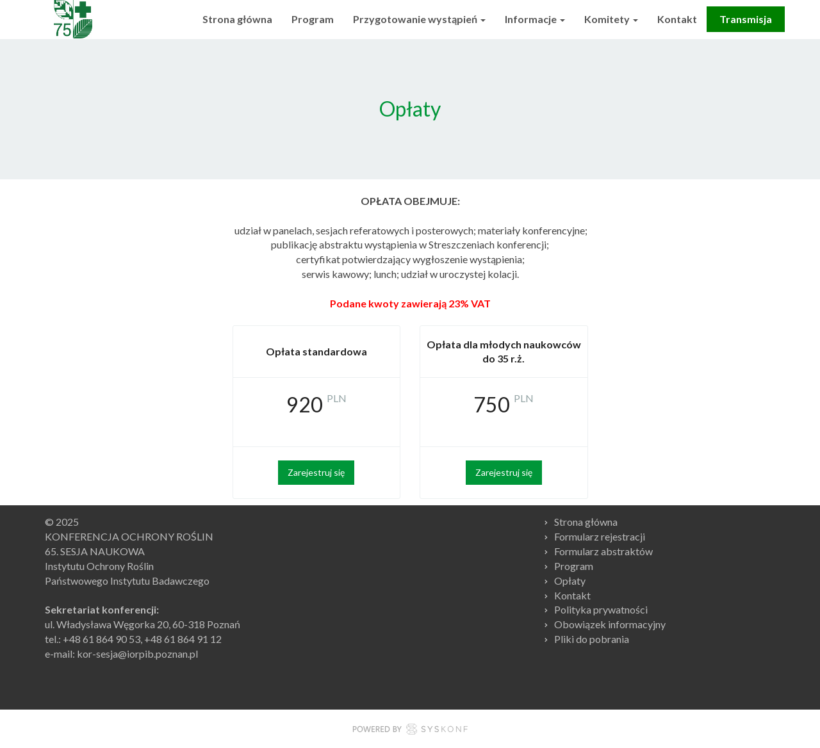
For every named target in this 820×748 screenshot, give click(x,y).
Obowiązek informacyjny (610, 624)
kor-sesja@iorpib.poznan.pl (137, 653)
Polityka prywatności (601, 609)
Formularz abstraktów (603, 551)
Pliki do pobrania (591, 639)
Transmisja (745, 19)
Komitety (611, 19)
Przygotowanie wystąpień (419, 19)
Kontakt (677, 19)
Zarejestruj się (316, 472)
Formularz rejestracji (599, 536)
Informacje (535, 19)
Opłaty (570, 580)
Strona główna (237, 19)
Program (312, 19)
